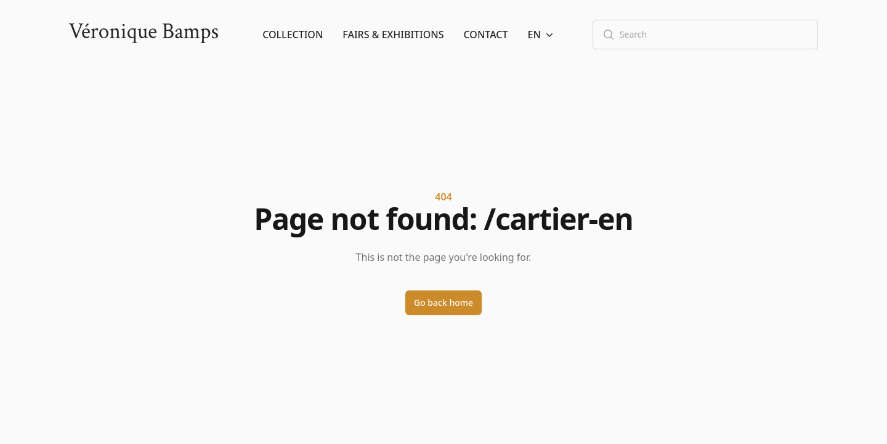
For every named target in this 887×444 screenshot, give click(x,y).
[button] (542, 34)
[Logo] (143, 34)
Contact (486, 34)
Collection (292, 34)
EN (542, 34)
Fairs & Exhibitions (393, 34)
